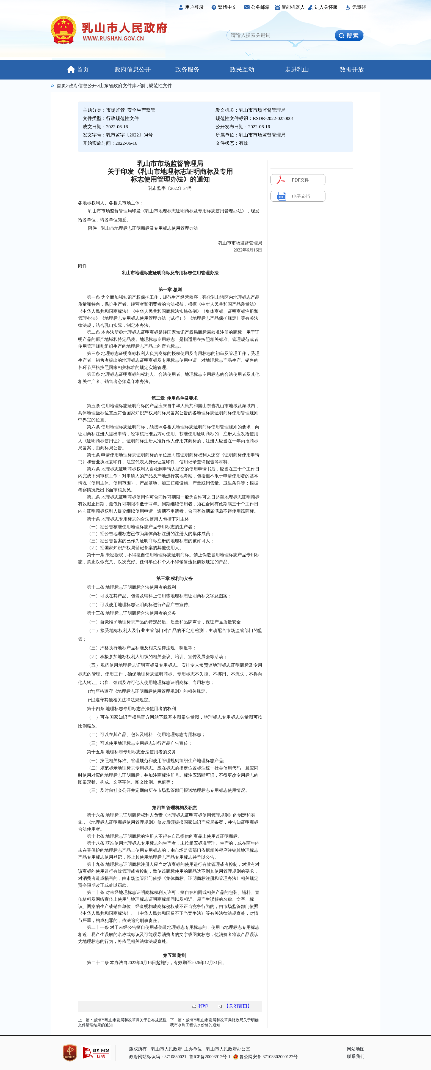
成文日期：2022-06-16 (105, 126)
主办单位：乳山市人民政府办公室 (217, 1049)
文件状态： (232, 143)
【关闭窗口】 (238, 1006)
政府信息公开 (133, 69)
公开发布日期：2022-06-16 (243, 126)
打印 (203, 1006)
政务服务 (187, 69)
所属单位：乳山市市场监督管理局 (251, 135)
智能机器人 (290, 7)
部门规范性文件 (155, 85)
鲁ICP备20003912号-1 (209, 1056)
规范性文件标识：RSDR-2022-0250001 (255, 118)
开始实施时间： (110, 143)
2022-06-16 (126, 143)
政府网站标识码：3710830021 (157, 1056)
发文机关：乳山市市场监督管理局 (251, 110)
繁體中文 (224, 7)
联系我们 (355, 1056)
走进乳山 (297, 69)
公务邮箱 (257, 7)
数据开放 (352, 69)
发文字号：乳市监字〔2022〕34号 (118, 135)
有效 (243, 143)
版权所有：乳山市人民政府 (155, 1049)
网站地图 (355, 1049)
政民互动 (242, 69)
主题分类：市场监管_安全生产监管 (119, 110)
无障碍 (355, 7)
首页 (78, 69)
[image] (349, 35)
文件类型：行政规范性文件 (111, 118)
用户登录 (191, 7)
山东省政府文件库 (118, 85)
